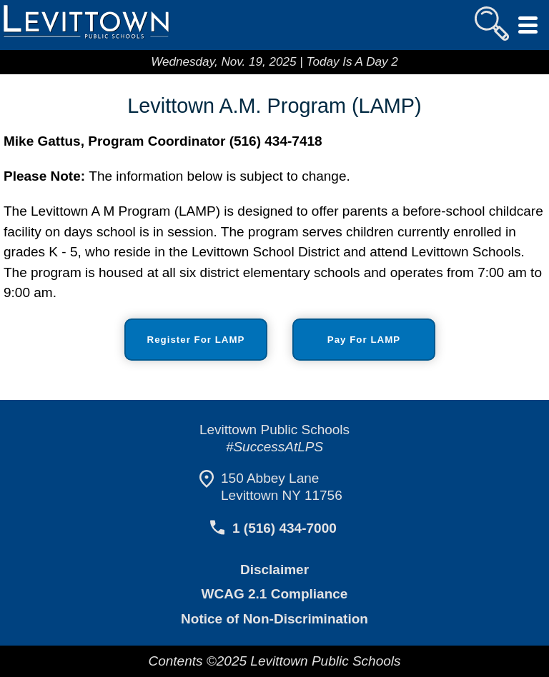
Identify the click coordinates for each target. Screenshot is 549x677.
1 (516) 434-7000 (283, 528)
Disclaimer (274, 569)
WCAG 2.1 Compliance (274, 594)
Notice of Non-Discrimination (274, 619)
